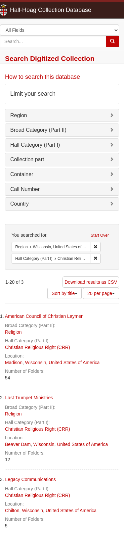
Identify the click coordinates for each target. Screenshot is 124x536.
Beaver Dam (18, 444)
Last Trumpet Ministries (29, 397)
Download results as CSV (90, 282)
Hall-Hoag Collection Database (30, 10)
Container (21, 174)
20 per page (101, 293)
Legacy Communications (30, 479)
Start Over (100, 235)
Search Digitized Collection (50, 58)
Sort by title (64, 293)
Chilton (12, 510)
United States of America (74, 362)
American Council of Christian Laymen (44, 316)
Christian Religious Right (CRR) (37, 347)
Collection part (27, 159)
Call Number (25, 189)
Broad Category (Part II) (38, 130)
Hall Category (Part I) (35, 145)
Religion (13, 332)
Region (18, 115)
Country (19, 204)
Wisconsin (35, 362)
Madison (13, 362)
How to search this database (42, 76)
